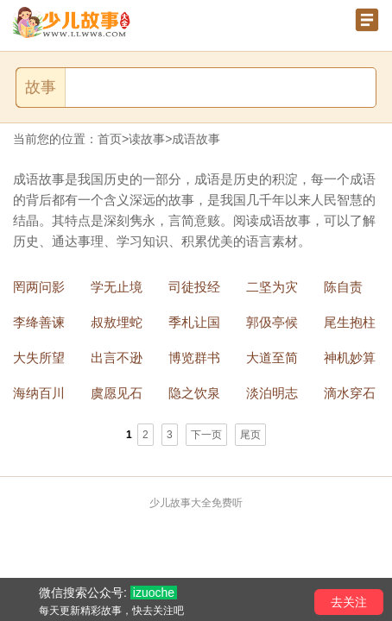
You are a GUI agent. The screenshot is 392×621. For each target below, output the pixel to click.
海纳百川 (39, 393)
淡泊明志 (272, 393)
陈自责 (343, 286)
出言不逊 (116, 357)
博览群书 (194, 357)
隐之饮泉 (194, 393)
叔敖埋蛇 (116, 322)
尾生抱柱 (350, 322)
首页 (110, 139)
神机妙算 (350, 357)
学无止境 (116, 286)
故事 (40, 87)
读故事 (147, 139)
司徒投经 (194, 286)
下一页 (206, 435)
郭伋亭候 (272, 322)
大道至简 (272, 357)
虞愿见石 (116, 393)
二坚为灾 (272, 286)
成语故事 (196, 139)
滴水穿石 (350, 393)
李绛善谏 (39, 322)
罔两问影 (39, 286)
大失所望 (39, 357)
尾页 (250, 435)
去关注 (349, 602)
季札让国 (194, 322)
